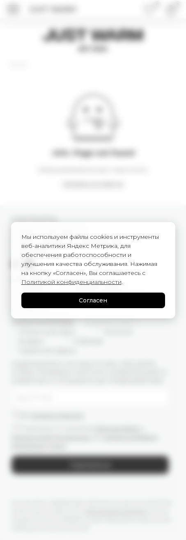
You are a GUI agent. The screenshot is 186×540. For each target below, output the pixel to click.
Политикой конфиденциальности (71, 282)
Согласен (93, 300)
